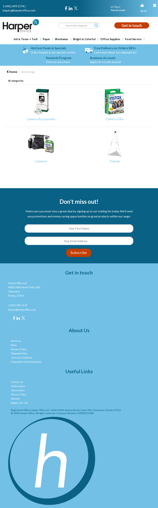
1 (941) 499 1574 (13, 6)
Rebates (15, 398)
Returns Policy (19, 349)
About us (16, 340)
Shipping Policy (19, 353)
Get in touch (132, 25)
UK (26, 402)
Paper (46, 39)
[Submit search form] (96, 25)
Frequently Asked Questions (26, 361)
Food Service (133, 39)
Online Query (18, 386)
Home (12, 71)
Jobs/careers (18, 390)
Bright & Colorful (84, 39)
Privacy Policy (18, 394)
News (14, 345)
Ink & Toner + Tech (26, 39)
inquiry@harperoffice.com (19, 10)
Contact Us (17, 382)
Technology (27, 71)
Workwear (61, 39)
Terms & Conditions (21, 357)
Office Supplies (110, 39)
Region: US (16, 402)
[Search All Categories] (79, 26)
